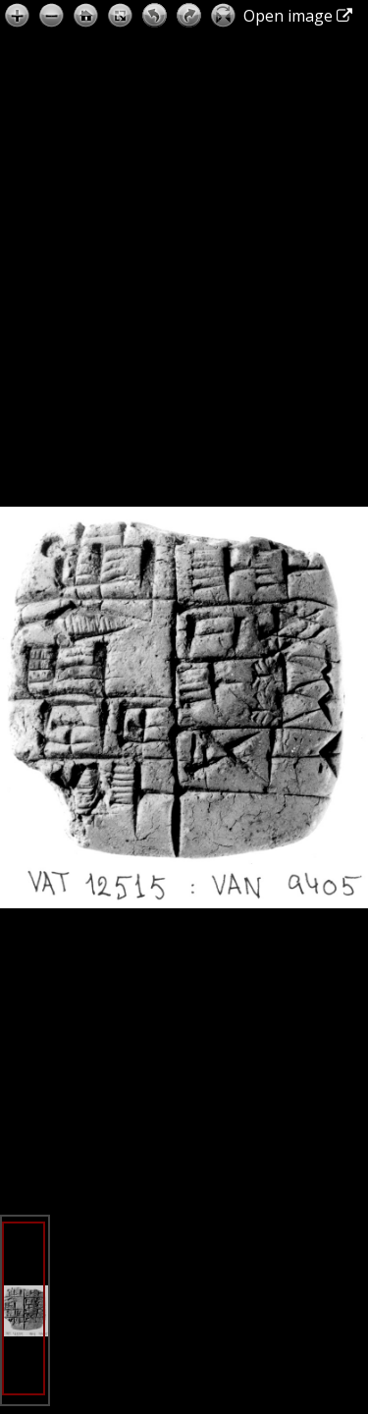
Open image (297, 16)
